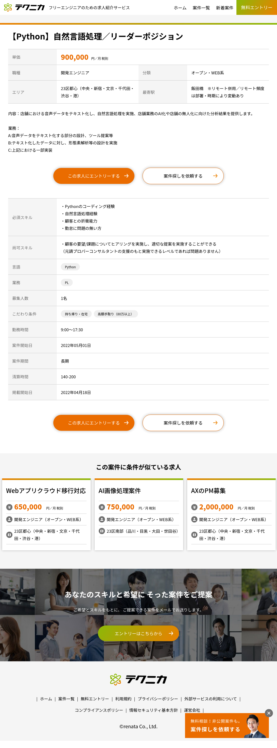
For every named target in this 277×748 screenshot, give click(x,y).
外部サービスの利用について (210, 698)
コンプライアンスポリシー (99, 710)
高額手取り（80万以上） (116, 314)
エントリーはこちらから (138, 633)
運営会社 (192, 710)
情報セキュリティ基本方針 (153, 710)
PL (67, 282)
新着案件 (224, 7)
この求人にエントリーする (94, 176)
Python (70, 266)
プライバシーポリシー (158, 698)
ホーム (180, 7)
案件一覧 (201, 7)
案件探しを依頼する (183, 176)
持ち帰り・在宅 (76, 314)
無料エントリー (95, 698)
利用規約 (123, 698)
